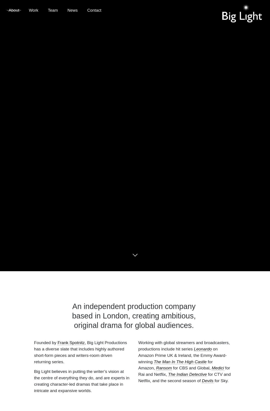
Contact (94, 10)
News (73, 10)
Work (33, 10)
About (14, 10)
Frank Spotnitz (71, 342)
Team (53, 10)
